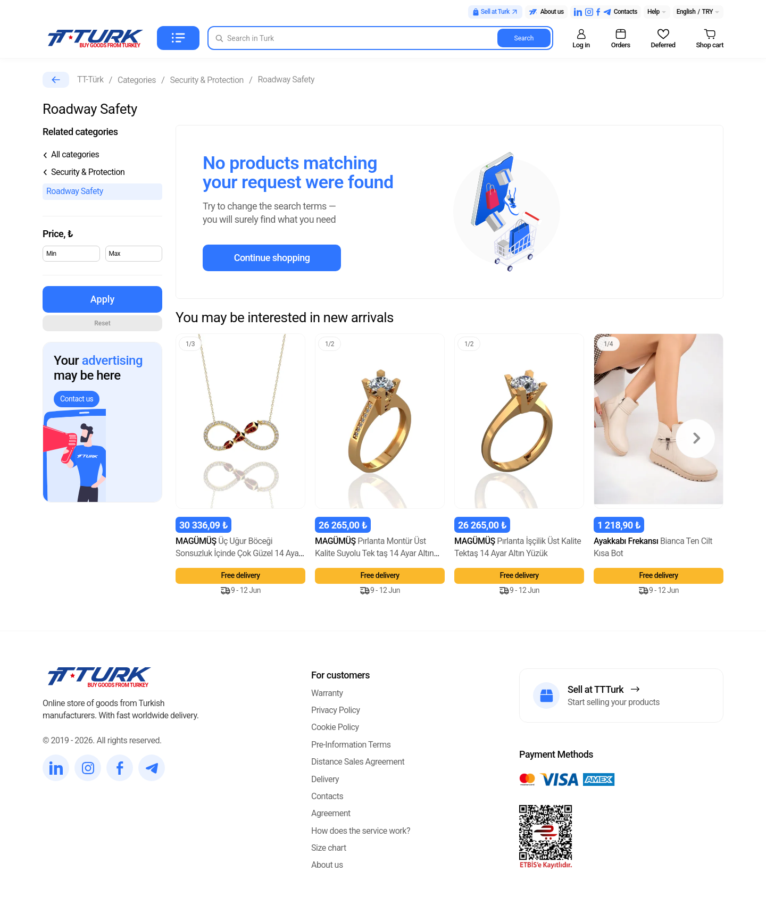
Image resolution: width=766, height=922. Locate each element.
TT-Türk (90, 79)
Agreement (331, 813)
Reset (102, 323)
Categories (137, 80)
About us (327, 865)
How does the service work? (360, 831)
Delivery (325, 779)
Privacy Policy (335, 710)
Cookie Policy (335, 727)
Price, (58, 233)
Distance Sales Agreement (357, 762)
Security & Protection (207, 80)
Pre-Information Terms (351, 745)
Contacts (327, 796)
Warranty (327, 693)
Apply (102, 299)
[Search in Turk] (380, 38)
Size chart (328, 848)
